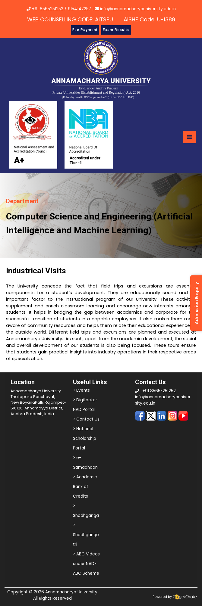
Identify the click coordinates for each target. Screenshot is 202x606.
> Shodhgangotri (86, 534)
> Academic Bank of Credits (85, 486)
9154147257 (79, 9)
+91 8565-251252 (159, 391)
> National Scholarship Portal (84, 438)
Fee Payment (85, 30)
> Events (81, 390)
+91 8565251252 (47, 9)
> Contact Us (86, 419)
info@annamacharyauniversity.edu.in (135, 9)
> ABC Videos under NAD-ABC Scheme (86, 563)
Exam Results (116, 30)
